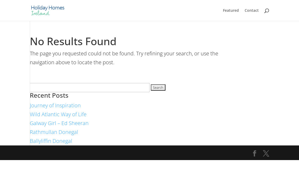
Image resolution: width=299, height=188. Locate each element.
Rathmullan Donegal (54, 132)
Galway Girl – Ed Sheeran (59, 123)
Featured (231, 11)
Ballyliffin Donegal (51, 140)
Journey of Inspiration (55, 105)
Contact (252, 11)
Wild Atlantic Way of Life (58, 114)
